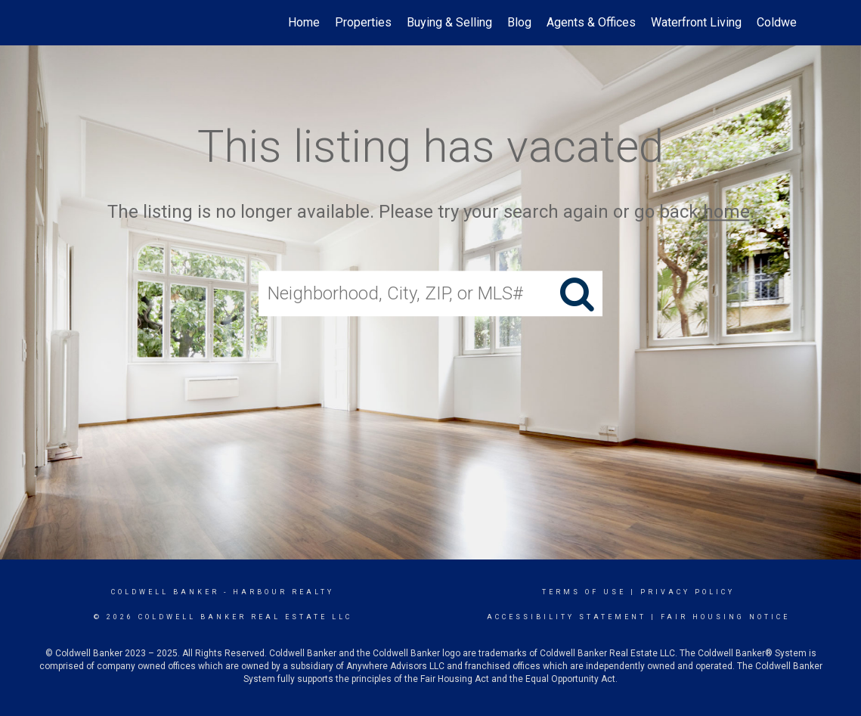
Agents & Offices (591, 22)
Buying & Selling (449, 22)
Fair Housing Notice (725, 617)
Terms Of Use (584, 592)
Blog (519, 22)
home (726, 211)
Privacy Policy (687, 592)
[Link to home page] (72, 22)
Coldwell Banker (165, 592)
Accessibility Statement (566, 617)
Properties (363, 22)
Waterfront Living (696, 22)
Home (304, 22)
